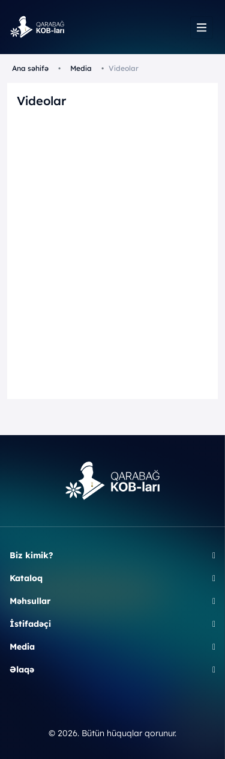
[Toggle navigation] (201, 27)
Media (81, 68)
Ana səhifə (30, 68)
